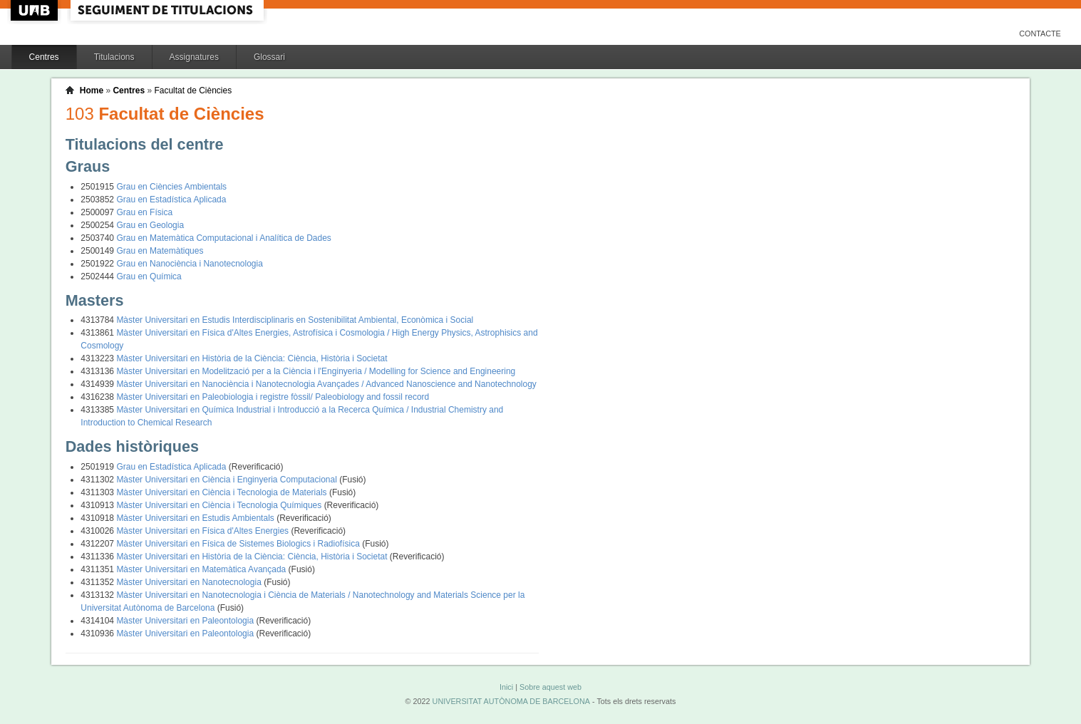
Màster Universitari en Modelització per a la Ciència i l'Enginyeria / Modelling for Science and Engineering (315, 371)
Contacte (1040, 33)
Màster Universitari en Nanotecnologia (190, 582)
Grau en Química (148, 276)
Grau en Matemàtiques (159, 251)
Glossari (269, 57)
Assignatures (194, 57)
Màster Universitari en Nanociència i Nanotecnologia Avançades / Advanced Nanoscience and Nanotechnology (326, 384)
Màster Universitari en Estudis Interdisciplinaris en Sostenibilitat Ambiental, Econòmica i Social (294, 320)
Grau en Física (144, 212)
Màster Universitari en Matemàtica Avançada (202, 569)
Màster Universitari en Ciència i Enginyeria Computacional (227, 480)
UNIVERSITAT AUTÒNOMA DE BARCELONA (511, 701)
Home (91, 90)
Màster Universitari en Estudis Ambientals (196, 518)
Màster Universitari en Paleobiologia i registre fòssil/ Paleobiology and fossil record (272, 397)
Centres (44, 57)
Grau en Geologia (150, 225)
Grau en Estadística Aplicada (171, 200)
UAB (35, 10)
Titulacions (114, 57)
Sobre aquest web (550, 687)
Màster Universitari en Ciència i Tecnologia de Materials (222, 492)
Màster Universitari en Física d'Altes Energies (203, 531)
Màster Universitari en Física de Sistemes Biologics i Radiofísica (239, 544)
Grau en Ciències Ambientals (171, 187)
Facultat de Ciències (193, 90)
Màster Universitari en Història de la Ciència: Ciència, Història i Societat (251, 358)
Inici (506, 687)
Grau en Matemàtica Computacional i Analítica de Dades (223, 238)
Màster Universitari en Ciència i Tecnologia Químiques (220, 505)
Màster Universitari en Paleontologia (186, 621)
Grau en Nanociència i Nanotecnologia (189, 264)
